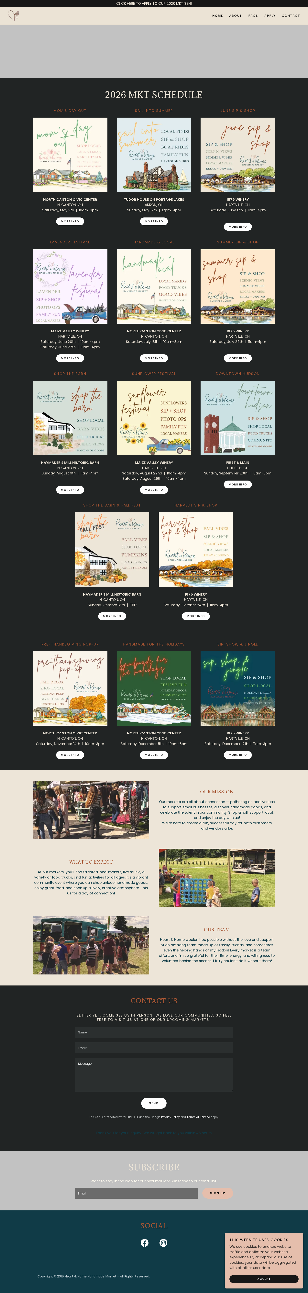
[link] (13, 15)
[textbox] (154, 1032)
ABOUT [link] (235, 15)
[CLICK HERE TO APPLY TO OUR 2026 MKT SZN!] (154, 3)
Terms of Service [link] (198, 1117)
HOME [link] (217, 15)
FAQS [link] (253, 15)
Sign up (217, 1193)
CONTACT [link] (291, 15)
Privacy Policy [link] (170, 1117)
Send (154, 1103)
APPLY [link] (270, 15)
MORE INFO (70, 221)
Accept (264, 1279)
